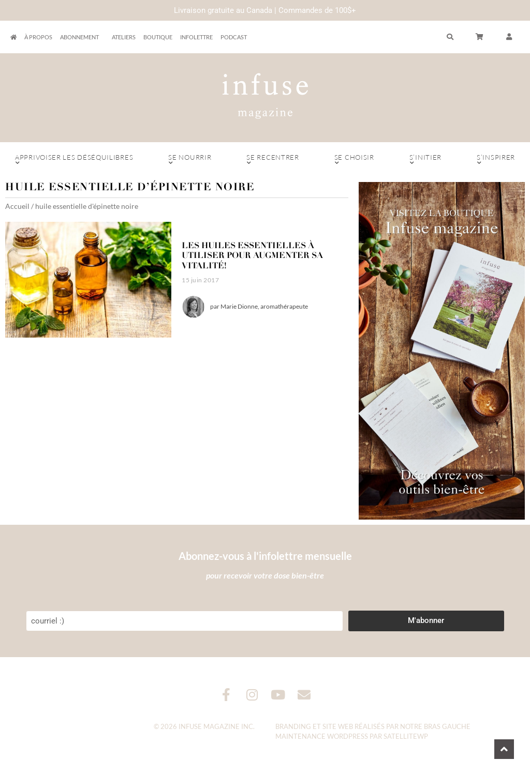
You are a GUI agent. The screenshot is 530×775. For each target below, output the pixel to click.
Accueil (17, 206)
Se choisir (354, 159)
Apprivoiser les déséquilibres (74, 159)
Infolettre (196, 37)
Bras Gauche (447, 726)
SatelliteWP (406, 736)
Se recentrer (272, 159)
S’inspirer (496, 159)
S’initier (425, 159)
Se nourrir (190, 159)
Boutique (157, 37)
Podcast (233, 37)
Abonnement (82, 37)
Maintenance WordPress (321, 736)
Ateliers (124, 37)
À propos (38, 37)
